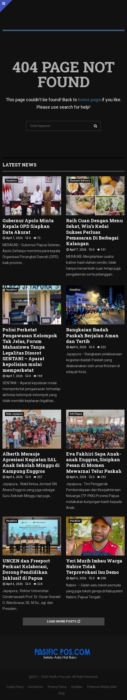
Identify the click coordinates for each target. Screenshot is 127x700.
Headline (11, 180)
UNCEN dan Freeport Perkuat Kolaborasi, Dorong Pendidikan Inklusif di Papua (26, 569)
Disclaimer (35, 687)
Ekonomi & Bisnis (80, 180)
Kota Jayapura (14, 414)
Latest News (19, 165)
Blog (61, 693)
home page (89, 99)
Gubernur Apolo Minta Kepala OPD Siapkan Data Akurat (28, 226)
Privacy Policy (57, 687)
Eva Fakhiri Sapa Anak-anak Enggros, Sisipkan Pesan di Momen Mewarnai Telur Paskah (94, 462)
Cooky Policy (15, 687)
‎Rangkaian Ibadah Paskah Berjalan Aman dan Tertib (92, 335)
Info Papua (76, 414)
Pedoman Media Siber (102, 687)
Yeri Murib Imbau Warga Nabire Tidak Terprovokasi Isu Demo (94, 566)
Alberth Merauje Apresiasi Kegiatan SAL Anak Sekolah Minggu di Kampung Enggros (31, 462)
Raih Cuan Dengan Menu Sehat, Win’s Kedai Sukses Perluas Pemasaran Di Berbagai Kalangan (94, 232)
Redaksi (76, 687)
